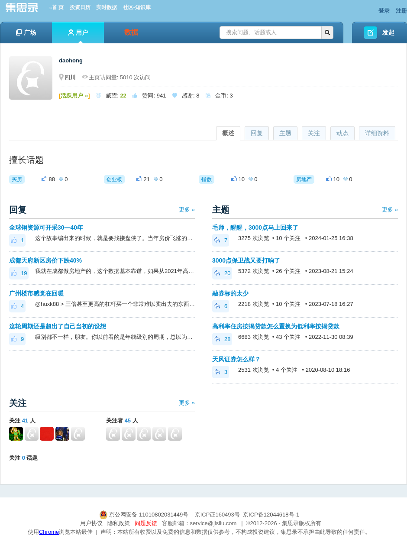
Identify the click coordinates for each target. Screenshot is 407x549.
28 (222, 339)
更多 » (187, 209)
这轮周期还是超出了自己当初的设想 (57, 326)
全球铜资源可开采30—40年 (46, 227)
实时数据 (106, 7)
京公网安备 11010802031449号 (144, 514)
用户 (78, 36)
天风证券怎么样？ (236, 359)
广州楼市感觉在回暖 (36, 293)
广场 (26, 32)
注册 (401, 10)
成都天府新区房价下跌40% (45, 260)
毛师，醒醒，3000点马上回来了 (255, 227)
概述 (228, 133)
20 (222, 273)
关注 (314, 133)
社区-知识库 (137, 7)
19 (19, 273)
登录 (384, 10)
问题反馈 (146, 523)
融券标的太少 (230, 293)
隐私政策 (118, 523)
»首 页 (56, 7)
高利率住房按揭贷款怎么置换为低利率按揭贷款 (275, 326)
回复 (257, 133)
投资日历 (80, 7)
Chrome (49, 532)
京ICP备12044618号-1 (271, 514)
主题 (285, 133)
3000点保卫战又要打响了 (246, 260)
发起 (388, 32)
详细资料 (377, 133)
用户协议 (91, 523)
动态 (342, 133)
